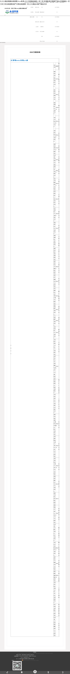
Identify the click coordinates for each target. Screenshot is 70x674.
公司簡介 (32, 7)
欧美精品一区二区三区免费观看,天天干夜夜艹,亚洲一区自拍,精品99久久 (51, 670)
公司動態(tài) (30, 653)
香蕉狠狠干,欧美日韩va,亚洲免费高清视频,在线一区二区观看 (30, 670)
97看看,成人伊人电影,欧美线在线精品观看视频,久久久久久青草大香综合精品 (24, 669)
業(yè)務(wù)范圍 (34, 653)
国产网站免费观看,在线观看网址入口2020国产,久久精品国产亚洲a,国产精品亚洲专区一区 (14, 666)
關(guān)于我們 (24, 653)
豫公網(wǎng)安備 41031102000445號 (25, 660)
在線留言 (46, 653)
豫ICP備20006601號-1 (15, 660)
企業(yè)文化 (37, 7)
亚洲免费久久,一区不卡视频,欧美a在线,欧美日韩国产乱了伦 (46, 669)
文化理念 (32, 12)
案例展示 (43, 653)
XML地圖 (33, 660)
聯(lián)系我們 (50, 653)
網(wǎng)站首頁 (19, 653)
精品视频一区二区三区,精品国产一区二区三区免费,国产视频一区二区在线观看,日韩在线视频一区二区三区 (46, 666)
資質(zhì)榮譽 (40, 653)
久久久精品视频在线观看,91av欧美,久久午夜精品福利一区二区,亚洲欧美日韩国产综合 (35, 665)
